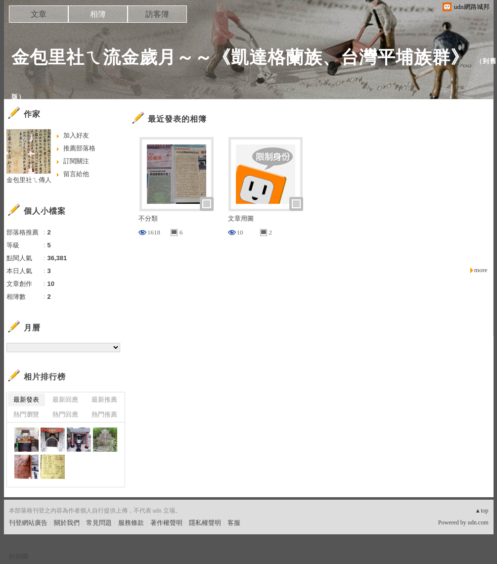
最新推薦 (104, 399)
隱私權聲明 (205, 522)
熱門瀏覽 (26, 414)
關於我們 (67, 522)
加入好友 (76, 135)
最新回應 (65, 399)
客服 (233, 522)
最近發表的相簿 (177, 119)
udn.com (478, 522)
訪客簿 (157, 14)
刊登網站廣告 (28, 522)
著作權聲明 (166, 522)
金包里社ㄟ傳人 (28, 180)
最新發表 (26, 399)
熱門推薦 (104, 414)
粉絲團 (18, 556)
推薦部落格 (79, 148)
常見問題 (99, 522)
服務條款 (131, 522)
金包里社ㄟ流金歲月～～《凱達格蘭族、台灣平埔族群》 (240, 57)
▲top (481, 510)
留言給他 (76, 174)
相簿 (98, 14)
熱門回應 (65, 414)
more (481, 270)
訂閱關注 (76, 161)
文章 (38, 14)
